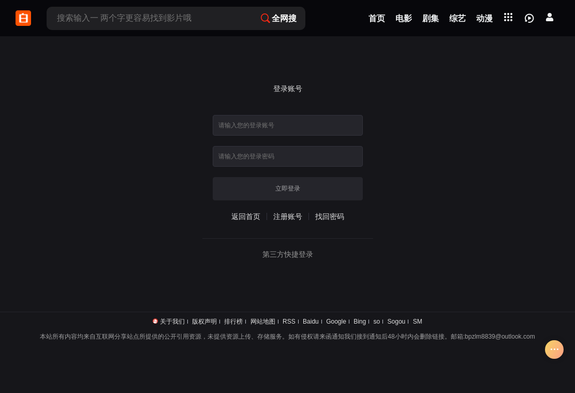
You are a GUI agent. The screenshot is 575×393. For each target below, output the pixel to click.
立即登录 (287, 188)
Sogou (397, 321)
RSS (289, 321)
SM (417, 321)
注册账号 (287, 216)
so (377, 321)
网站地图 (262, 321)
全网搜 (279, 18)
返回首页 (245, 216)
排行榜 (233, 321)
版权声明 (204, 321)
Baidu (311, 321)
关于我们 (172, 321)
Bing (359, 321)
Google (336, 321)
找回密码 (329, 216)
